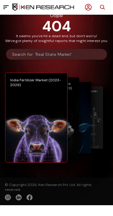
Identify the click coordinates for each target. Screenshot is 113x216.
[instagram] (8, 197)
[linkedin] (18, 197)
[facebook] (29, 198)
